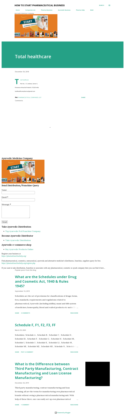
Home (16, 10)
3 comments (25, 313)
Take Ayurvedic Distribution (18, 240)
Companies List (29, 10)
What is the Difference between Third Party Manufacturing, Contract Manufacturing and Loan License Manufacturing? (46, 371)
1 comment (25, 405)
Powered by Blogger (62, 413)
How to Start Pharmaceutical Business (40, 5)
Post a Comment (27, 352)
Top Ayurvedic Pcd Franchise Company (23, 231)
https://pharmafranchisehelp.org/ (14, 256)
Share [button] (83, 97)
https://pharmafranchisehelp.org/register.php (18, 263)
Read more (74, 313)
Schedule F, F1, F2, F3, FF (35, 325)
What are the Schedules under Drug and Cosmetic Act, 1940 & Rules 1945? (46, 281)
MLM (90, 10)
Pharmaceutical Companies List (29, 97)
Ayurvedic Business (63, 10)
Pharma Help (79, 10)
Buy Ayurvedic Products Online (19, 249)
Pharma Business (45, 10)
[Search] (101, 5)
